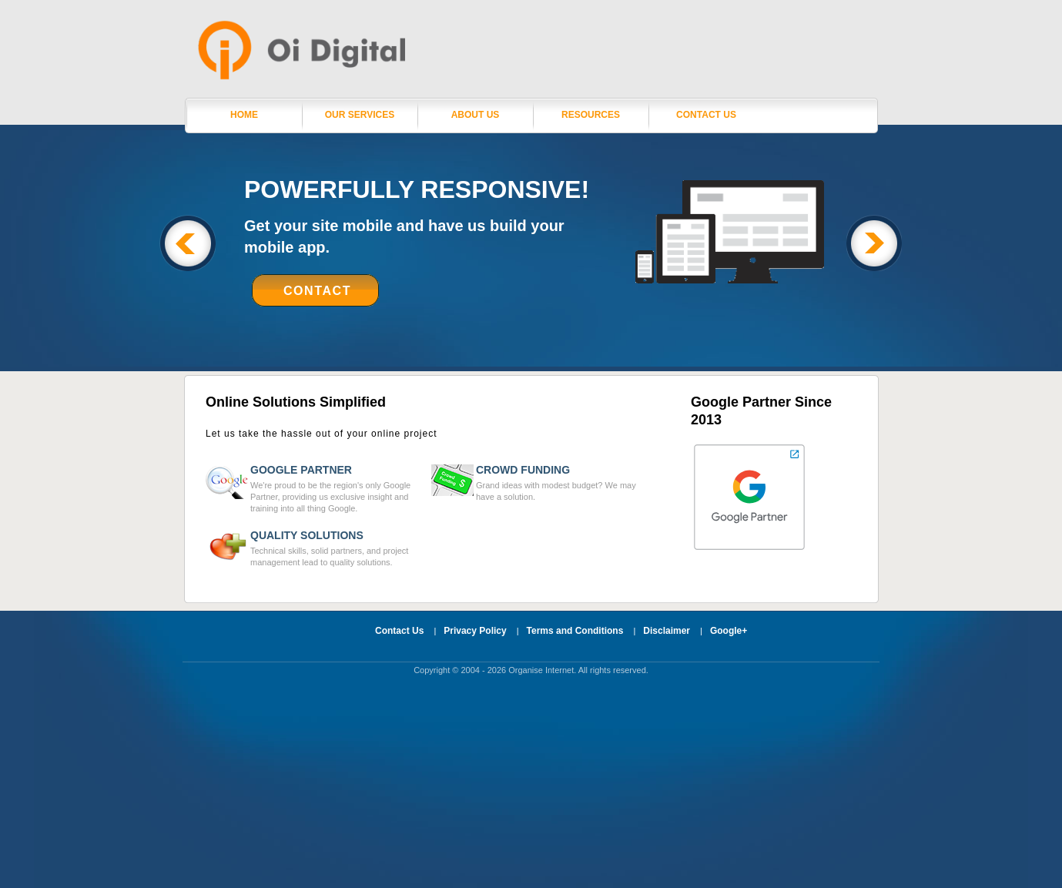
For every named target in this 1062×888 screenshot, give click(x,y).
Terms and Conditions (575, 630)
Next (874, 243)
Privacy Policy (475, 630)
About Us (475, 114)
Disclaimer (666, 630)
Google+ (728, 630)
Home (244, 114)
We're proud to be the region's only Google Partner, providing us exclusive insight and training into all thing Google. (337, 488)
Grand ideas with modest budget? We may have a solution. (562, 482)
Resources (590, 114)
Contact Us (706, 114)
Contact (317, 290)
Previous (187, 243)
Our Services (359, 114)
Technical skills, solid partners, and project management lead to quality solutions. (337, 548)
